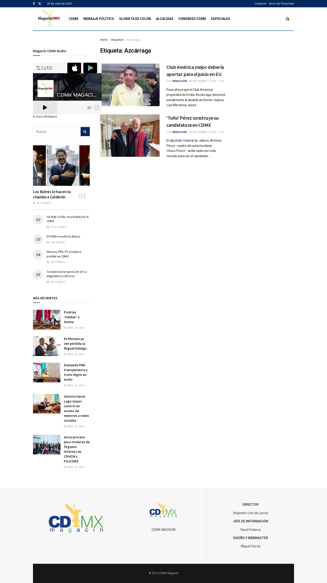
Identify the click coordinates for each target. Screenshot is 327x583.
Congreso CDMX (192, 19)
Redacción (179, 81)
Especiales (220, 19)
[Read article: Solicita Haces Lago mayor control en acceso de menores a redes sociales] (46, 404)
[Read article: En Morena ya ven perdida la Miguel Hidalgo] (46, 346)
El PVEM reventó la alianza (63, 236)
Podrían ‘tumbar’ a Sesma (71, 317)
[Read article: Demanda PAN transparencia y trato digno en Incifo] (46, 372)
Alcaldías (164, 19)
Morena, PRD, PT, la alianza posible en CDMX (64, 254)
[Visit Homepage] (49, 19)
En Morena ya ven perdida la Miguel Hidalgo (75, 344)
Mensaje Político (98, 19)
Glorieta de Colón (135, 19)
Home (104, 39)
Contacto (260, 3)
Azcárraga (133, 39)
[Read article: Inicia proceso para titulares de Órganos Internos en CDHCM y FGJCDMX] (46, 444)
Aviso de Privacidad (281, 3)
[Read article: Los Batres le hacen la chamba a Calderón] (61, 165)
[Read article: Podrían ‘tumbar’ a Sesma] (46, 319)
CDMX (73, 19)
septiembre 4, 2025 (202, 81)
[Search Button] (287, 18)
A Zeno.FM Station (45, 117)
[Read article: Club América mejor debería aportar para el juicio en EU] (130, 85)
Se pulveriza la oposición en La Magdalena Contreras (67, 274)
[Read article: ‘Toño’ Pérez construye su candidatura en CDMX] (130, 135)
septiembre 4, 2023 (202, 132)
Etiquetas (117, 39)
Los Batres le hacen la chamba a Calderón (52, 194)
